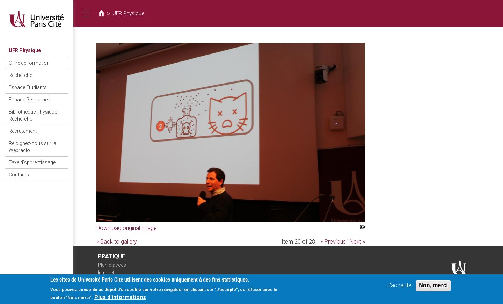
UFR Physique (25, 50)
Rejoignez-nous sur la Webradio (32, 146)
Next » (357, 241)
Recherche (20, 75)
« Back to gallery (116, 241)
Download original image (126, 228)
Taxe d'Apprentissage (32, 162)
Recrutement (23, 131)
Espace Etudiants (28, 87)
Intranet (106, 272)
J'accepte (399, 286)
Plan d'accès (112, 265)
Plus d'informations (120, 298)
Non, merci (433, 287)
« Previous (333, 241)
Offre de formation (29, 63)
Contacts (19, 175)
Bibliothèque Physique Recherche (33, 115)
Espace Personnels (30, 99)
